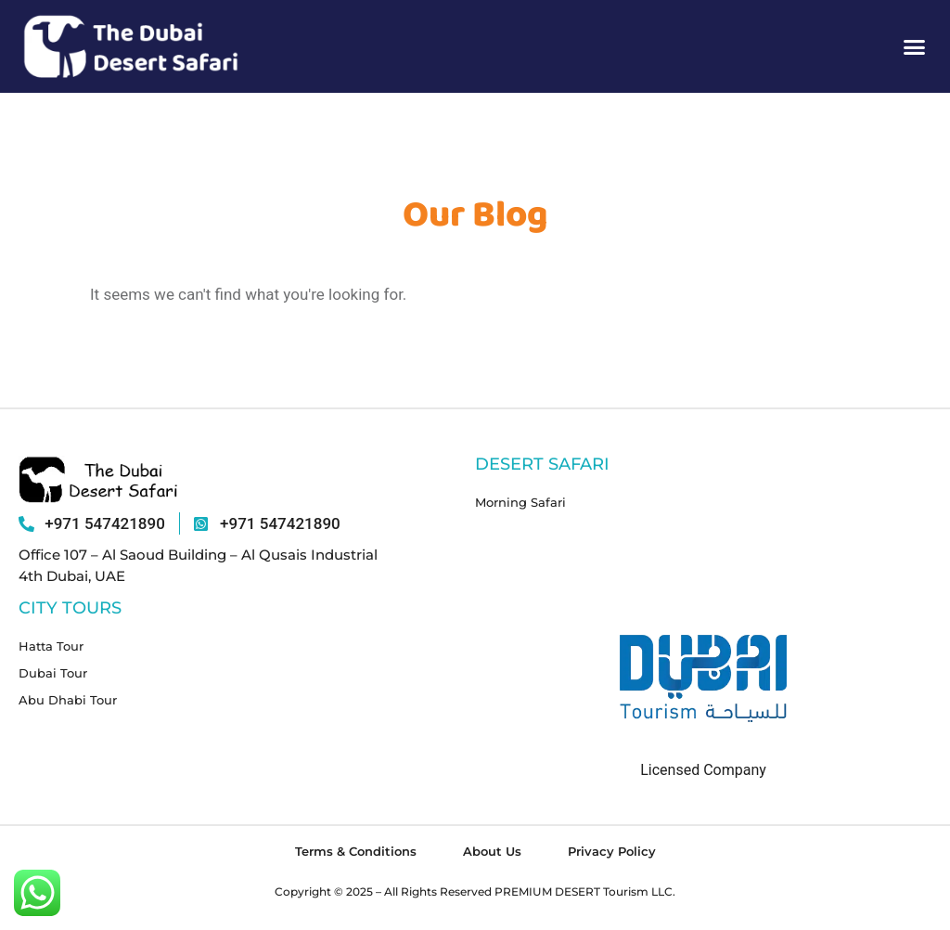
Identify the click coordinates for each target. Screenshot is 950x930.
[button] (914, 46)
